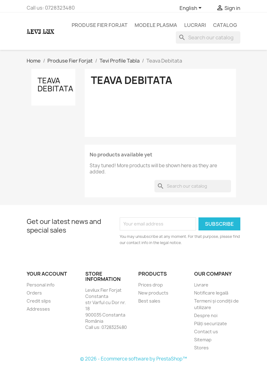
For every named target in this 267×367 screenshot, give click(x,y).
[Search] (208, 37)
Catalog (225, 25)
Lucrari (195, 25)
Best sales (149, 301)
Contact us (206, 331)
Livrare (201, 285)
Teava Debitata (55, 84)
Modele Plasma (156, 25)
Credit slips (39, 301)
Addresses (38, 309)
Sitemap (202, 340)
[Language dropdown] (192, 8)
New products (153, 293)
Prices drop (150, 285)
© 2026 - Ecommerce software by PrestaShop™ (133, 359)
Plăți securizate (210, 323)
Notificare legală (211, 293)
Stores (201, 348)
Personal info (41, 285)
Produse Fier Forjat (99, 25)
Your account (47, 273)
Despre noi (205, 315)
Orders (34, 293)
